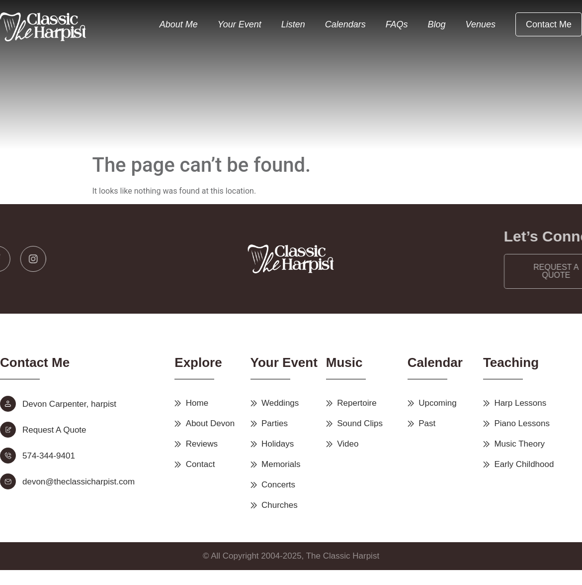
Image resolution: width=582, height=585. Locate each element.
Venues (481, 24)
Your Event (239, 24)
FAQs (397, 24)
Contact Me (549, 24)
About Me (179, 24)
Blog (437, 24)
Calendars (345, 24)
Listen (293, 24)
